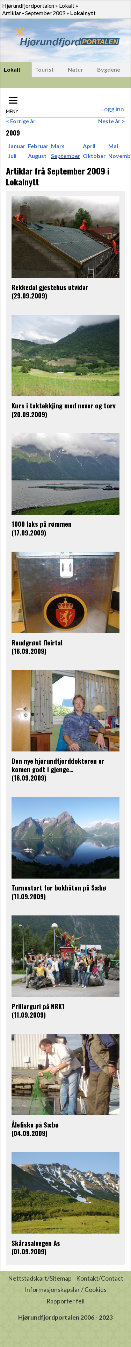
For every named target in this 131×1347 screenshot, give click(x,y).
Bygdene (108, 69)
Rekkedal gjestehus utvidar (50, 287)
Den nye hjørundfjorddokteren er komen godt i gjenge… (58, 765)
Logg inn (112, 109)
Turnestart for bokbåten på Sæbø (59, 887)
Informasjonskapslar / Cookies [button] (66, 1289)
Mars (58, 146)
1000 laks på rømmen (42, 523)
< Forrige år (21, 121)
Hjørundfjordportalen (28, 5)
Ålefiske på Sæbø (35, 1124)
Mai (113, 146)
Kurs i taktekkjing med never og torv (64, 405)
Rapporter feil (65, 1301)
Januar (17, 146)
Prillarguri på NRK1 (38, 1006)
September (65, 155)
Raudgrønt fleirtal (37, 642)
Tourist (44, 69)
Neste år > (111, 121)
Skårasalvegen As (36, 1243)
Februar (38, 146)
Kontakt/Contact (99, 1278)
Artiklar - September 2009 (33, 12)
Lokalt (66, 5)
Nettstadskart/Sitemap (40, 1278)
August (37, 155)
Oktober (94, 155)
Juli (12, 155)
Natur (75, 69)
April (89, 146)
